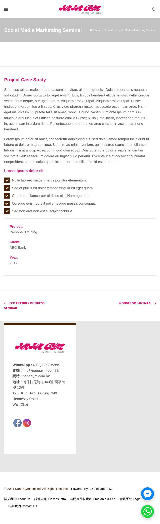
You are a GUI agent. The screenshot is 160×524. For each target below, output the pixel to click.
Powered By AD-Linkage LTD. (91, 488)
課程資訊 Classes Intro (50, 499)
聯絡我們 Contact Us (22, 506)
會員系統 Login (130, 499)
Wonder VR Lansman (135, 303)
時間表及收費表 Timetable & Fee (92, 499)
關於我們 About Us (17, 499)
